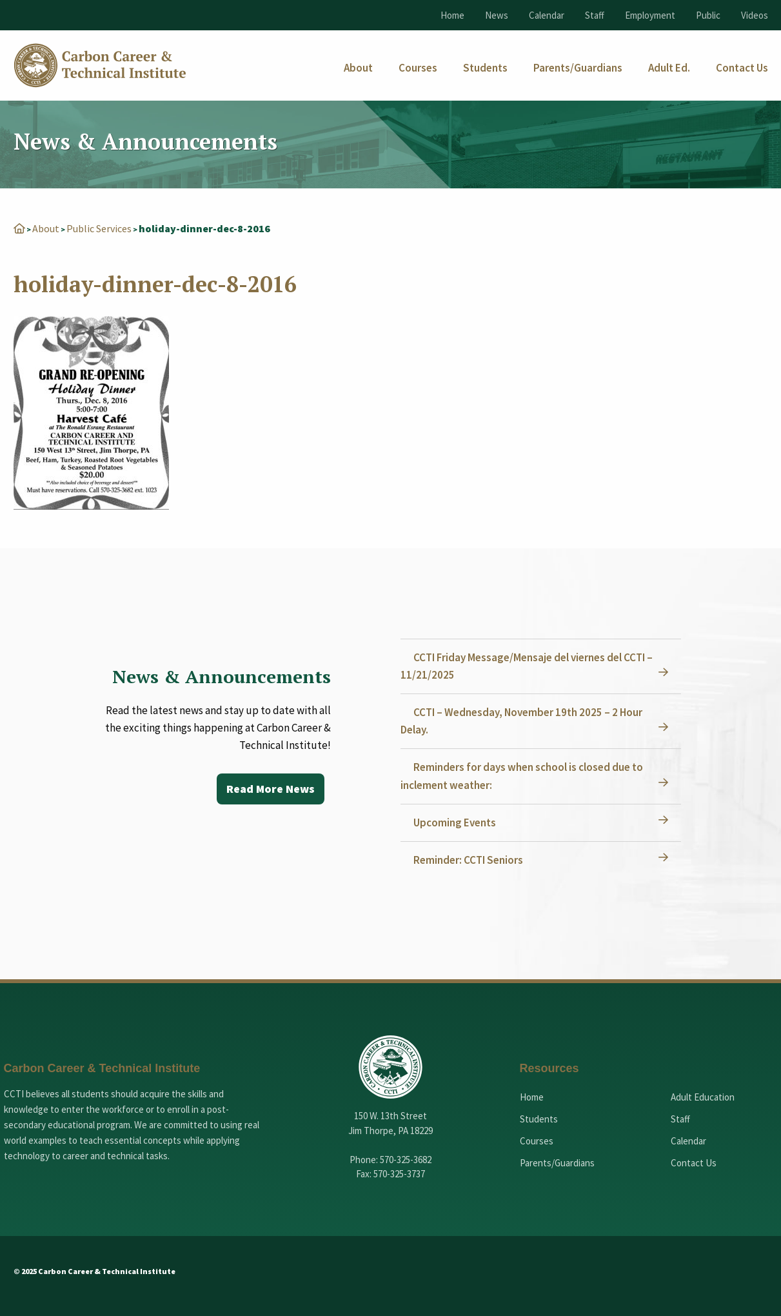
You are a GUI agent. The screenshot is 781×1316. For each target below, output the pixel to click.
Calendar (546, 15)
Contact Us (694, 1163)
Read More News (270, 788)
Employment (650, 15)
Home (452, 15)
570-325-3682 (405, 1159)
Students (539, 1119)
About (45, 228)
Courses (536, 1141)
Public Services (99, 228)
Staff (594, 15)
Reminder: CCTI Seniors (468, 860)
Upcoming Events (454, 822)
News (496, 15)
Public (708, 15)
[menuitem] (358, 68)
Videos (754, 15)
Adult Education (703, 1097)
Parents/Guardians (557, 1163)
